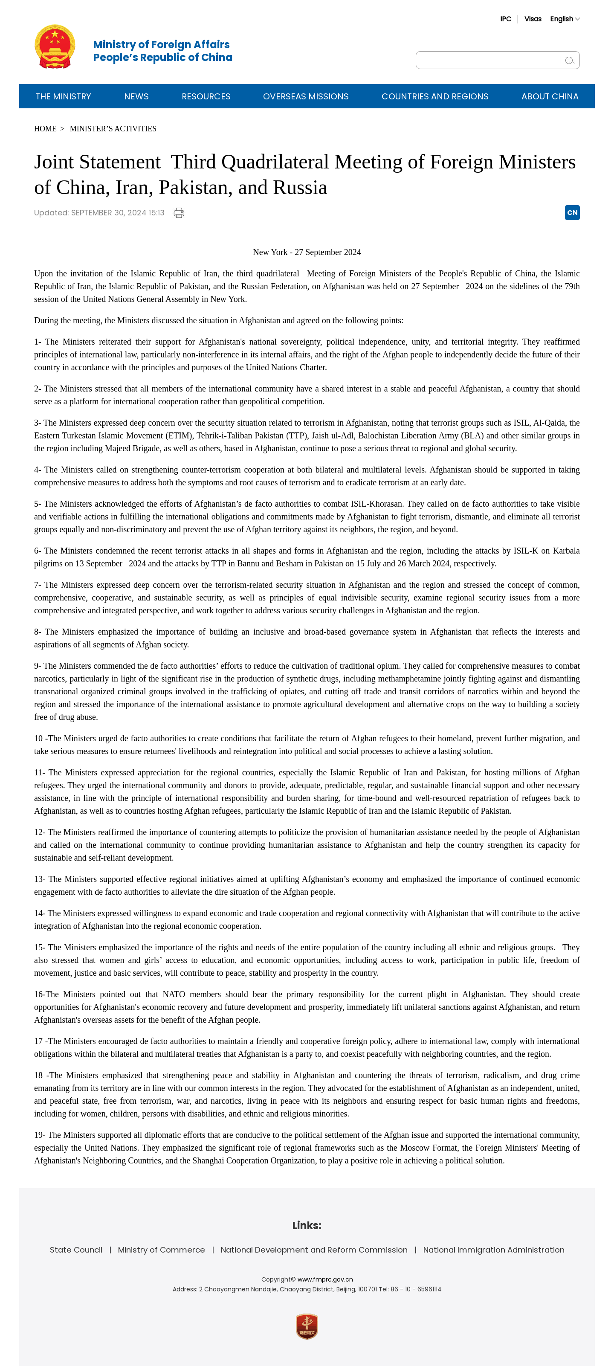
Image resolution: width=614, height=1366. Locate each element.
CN (572, 213)
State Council (76, 1249)
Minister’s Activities (113, 129)
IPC (505, 19)
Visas (533, 19)
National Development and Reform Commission (314, 1249)
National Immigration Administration (494, 1249)
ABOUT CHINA (550, 96)
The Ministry (63, 96)
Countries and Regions (435, 96)
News (136, 96)
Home (45, 129)
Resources (206, 96)
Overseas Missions (306, 96)
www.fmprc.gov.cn (325, 1279)
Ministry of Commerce (161, 1249)
